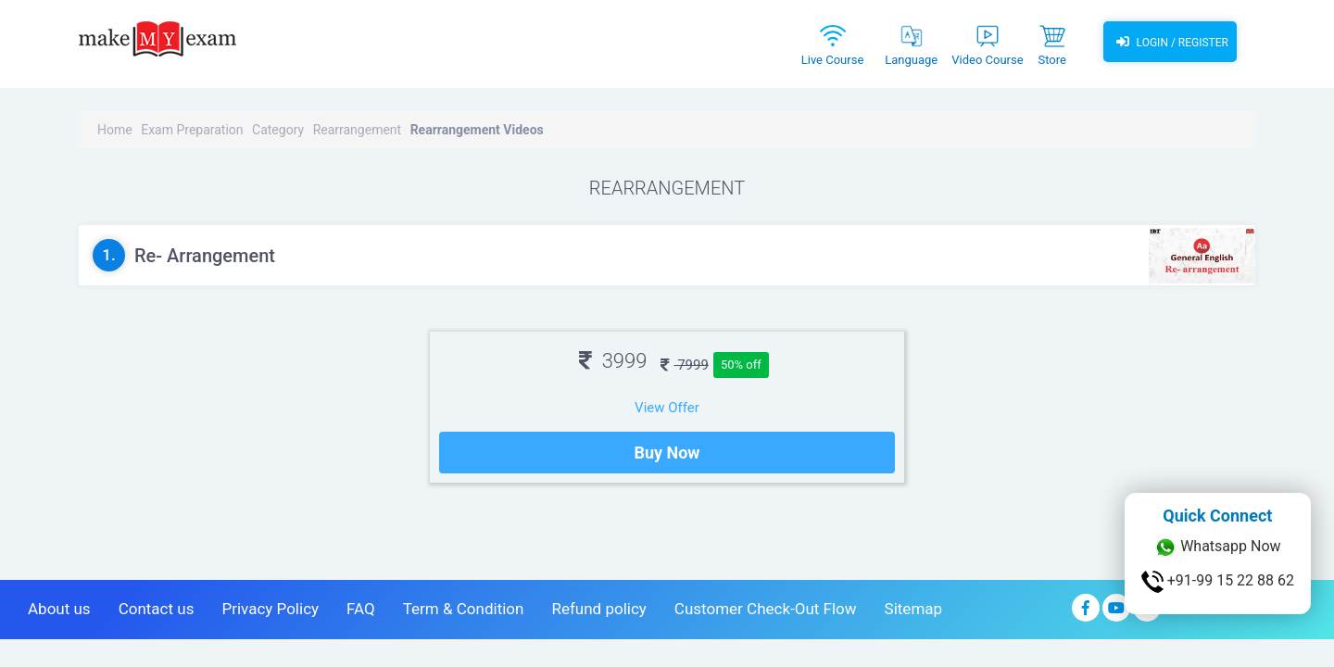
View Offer (667, 407)
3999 (613, 360)
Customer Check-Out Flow (765, 608)
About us (59, 608)
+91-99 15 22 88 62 (1217, 582)
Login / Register (1170, 42)
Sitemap (914, 608)
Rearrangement (357, 129)
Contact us (157, 608)
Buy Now (666, 452)
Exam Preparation (192, 129)
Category (278, 129)
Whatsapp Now (1217, 547)
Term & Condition (463, 608)
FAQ (360, 608)
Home (114, 129)
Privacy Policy (270, 608)
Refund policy (598, 608)
